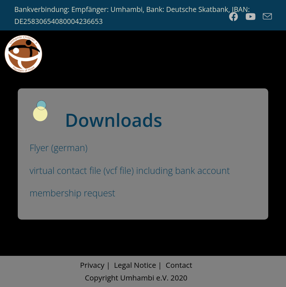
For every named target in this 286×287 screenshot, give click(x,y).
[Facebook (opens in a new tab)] (233, 16)
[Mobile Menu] (267, 52)
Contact (179, 265)
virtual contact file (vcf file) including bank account (129, 170)
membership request (72, 193)
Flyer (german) (58, 147)
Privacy (92, 265)
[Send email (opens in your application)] (265, 16)
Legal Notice (135, 265)
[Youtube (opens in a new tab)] (250, 16)
